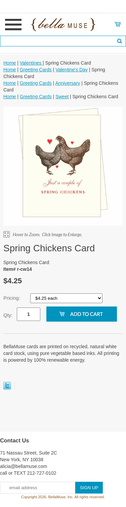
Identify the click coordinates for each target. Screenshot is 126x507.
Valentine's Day (71, 69)
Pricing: (12, 298)
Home (9, 63)
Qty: (8, 315)
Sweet (62, 96)
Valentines (31, 63)
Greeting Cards (36, 69)
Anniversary (67, 83)
